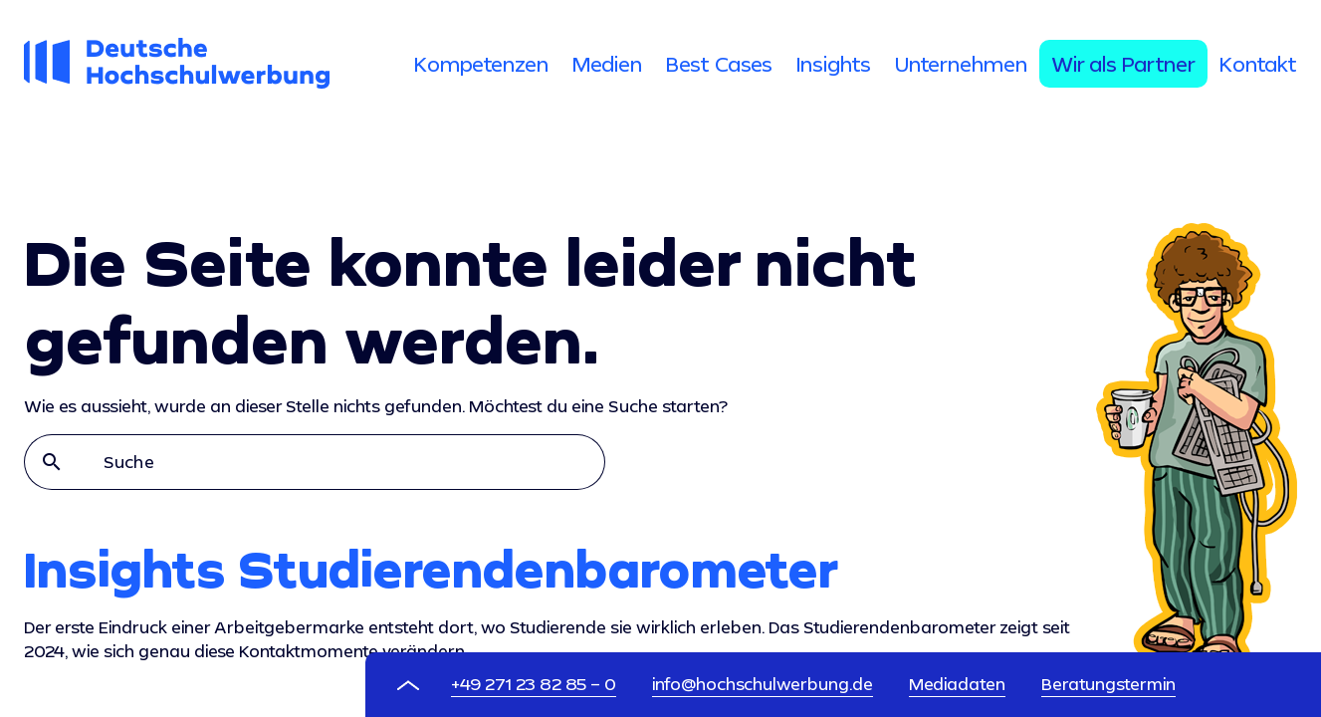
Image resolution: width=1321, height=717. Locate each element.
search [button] (52, 462)
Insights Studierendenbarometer (431, 569)
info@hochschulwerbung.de (762, 683)
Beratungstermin (1108, 683)
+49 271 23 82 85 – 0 (533, 683)
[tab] (481, 64)
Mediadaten (957, 683)
